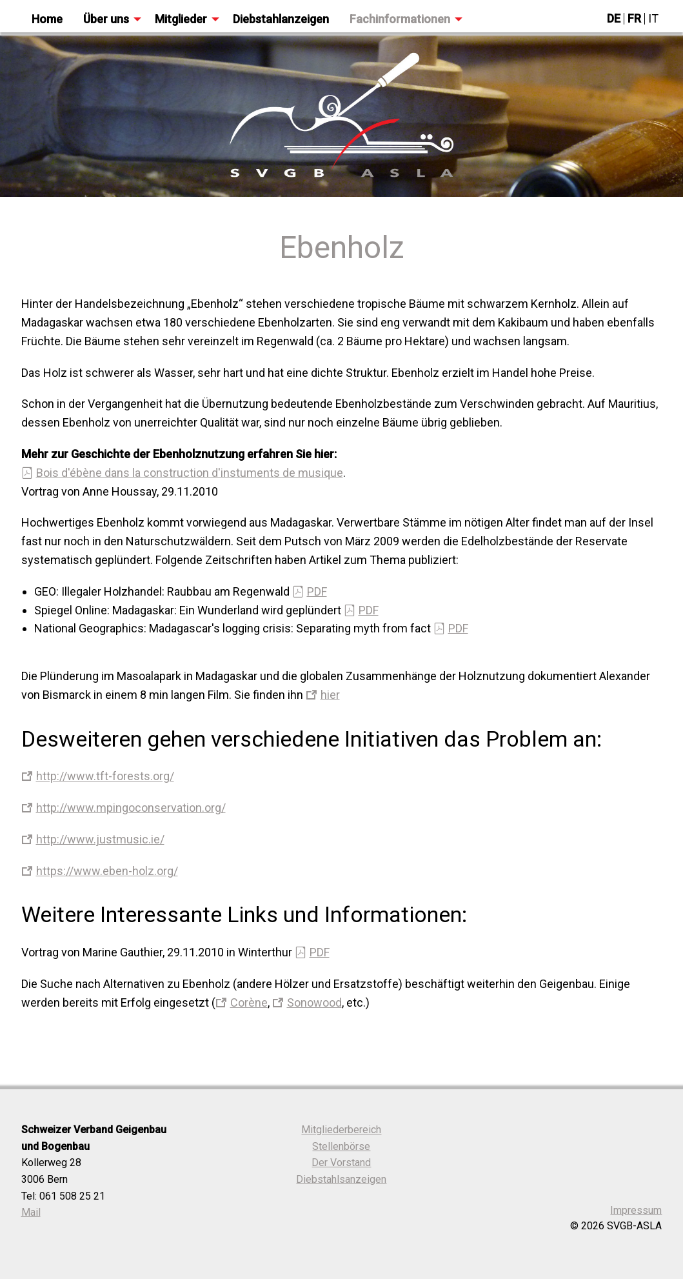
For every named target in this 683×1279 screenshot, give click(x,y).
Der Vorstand (341, 1162)
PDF (317, 591)
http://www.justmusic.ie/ (100, 839)
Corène (249, 1002)
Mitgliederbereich (341, 1129)
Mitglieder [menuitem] (181, 19)
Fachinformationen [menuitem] (400, 19)
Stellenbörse (341, 1146)
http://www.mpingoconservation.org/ (131, 807)
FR (634, 18)
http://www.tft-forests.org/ (105, 776)
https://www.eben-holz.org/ (107, 871)
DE (613, 18)
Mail (31, 1212)
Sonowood (314, 1002)
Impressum (636, 1210)
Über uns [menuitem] (106, 19)
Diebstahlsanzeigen (341, 1179)
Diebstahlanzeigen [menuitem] (281, 19)
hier (330, 694)
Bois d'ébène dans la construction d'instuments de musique (189, 472)
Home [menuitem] (47, 19)
